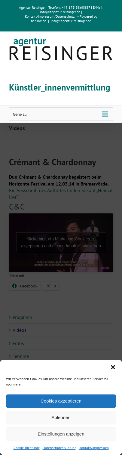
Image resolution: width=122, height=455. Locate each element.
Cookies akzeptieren (61, 400)
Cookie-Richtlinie (27, 447)
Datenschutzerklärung (59, 447)
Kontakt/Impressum (94, 447)
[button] (113, 367)
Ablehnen (60, 417)
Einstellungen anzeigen (61, 433)
